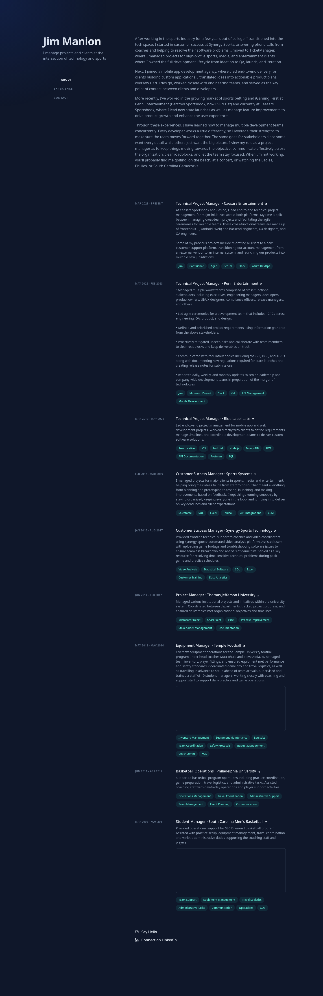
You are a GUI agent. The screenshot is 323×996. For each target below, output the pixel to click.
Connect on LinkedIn (156, 940)
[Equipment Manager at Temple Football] (211, 645)
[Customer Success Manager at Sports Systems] (216, 474)
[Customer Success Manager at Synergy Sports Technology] (226, 530)
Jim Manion (72, 41)
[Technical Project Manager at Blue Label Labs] (215, 418)
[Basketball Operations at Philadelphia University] (218, 771)
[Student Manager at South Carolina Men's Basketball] (222, 821)
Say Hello (146, 932)
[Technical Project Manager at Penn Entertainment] (219, 283)
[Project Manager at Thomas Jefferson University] (218, 595)
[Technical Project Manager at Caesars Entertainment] (222, 203)
